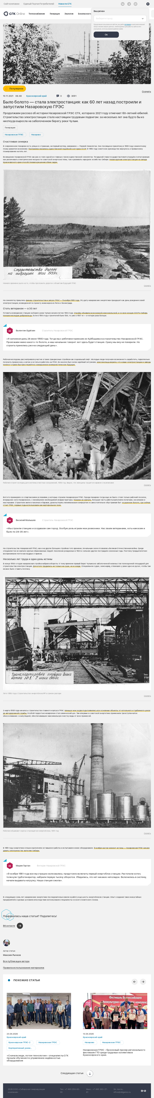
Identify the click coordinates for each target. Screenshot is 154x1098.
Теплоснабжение (37, 14)
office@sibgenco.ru (122, 1092)
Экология (68, 14)
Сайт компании (11, 3)
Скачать (146, 91)
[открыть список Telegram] (129, 4)
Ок (106, 34)
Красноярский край (36, 96)
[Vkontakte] (122, 4)
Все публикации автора (16, 961)
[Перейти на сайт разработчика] (143, 1090)
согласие (128, 24)
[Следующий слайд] (143, 982)
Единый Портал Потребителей (39, 3)
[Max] (135, 4)
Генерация (55, 14)
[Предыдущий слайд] (135, 982)
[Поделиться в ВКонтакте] (13, 926)
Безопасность (84, 14)
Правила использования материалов (23, 967)
